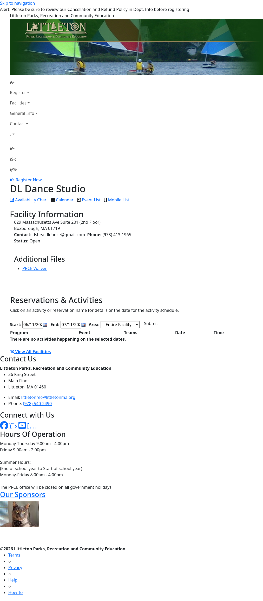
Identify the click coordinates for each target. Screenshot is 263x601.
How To (15, 592)
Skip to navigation (17, 3)
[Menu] (13, 169)
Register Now (29, 180)
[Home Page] (23, 82)
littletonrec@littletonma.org (48, 397)
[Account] (23, 134)
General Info (22, 113)
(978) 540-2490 (37, 403)
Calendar (65, 200)
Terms (14, 555)
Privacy (15, 567)
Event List (91, 200)
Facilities (18, 103)
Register (18, 92)
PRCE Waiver (34, 268)
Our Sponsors (22, 494)
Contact (17, 124)
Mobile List (118, 200)
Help (12, 580)
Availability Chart (29, 200)
